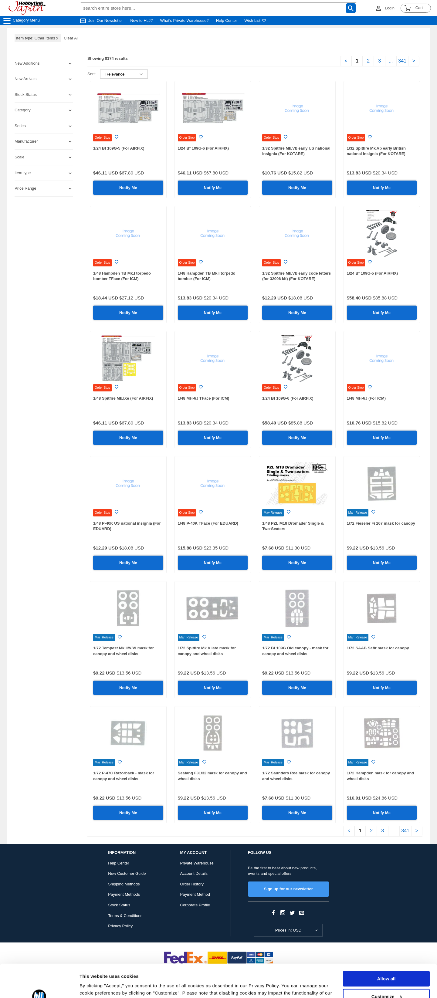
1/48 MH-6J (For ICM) (366, 398)
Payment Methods (124, 894)
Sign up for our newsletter (288, 889)
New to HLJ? (141, 20)
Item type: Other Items (37, 38)
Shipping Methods (124, 884)
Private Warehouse (197, 863)
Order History (192, 884)
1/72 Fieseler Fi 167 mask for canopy (381, 523)
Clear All (71, 38)
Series (20, 125)
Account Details (194, 873)
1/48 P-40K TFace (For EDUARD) (208, 523)
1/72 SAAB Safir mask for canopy (378, 648)
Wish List (255, 20)
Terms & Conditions (125, 915)
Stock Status (119, 905)
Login (390, 8)
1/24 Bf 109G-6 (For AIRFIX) (203, 148)
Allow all (386, 947)
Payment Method (195, 894)
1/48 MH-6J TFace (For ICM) (203, 398)
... (391, 60)
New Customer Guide (127, 873)
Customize (386, 965)
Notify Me (128, 187)
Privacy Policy (120, 926)
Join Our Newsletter (105, 20)
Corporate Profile (195, 905)
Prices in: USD (288, 930)
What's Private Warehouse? (184, 20)
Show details (94, 986)
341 (402, 60)
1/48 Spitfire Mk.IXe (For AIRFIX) (123, 398)
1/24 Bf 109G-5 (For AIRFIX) (118, 148)
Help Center (226, 20)
